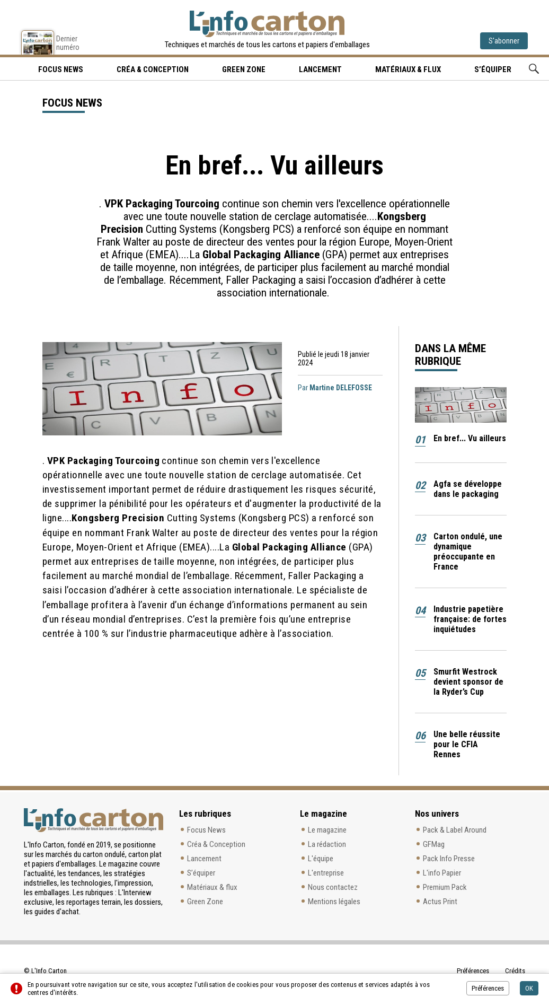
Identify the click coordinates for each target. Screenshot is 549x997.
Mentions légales (334, 901)
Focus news (60, 69)
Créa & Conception (153, 69)
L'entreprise (326, 873)
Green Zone (243, 69)
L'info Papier (442, 873)
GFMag (434, 844)
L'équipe (320, 858)
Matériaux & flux (408, 69)
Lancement (320, 69)
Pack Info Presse (449, 858)
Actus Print (440, 901)
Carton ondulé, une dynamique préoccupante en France (467, 551)
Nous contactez (333, 887)
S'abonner (504, 41)
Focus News (206, 830)
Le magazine (327, 830)
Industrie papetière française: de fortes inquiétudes (470, 619)
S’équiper (492, 69)
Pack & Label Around (454, 830)
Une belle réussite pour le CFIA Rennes (466, 744)
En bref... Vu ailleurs (469, 438)
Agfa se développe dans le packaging (467, 489)
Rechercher (534, 69)
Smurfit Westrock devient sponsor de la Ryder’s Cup (468, 682)
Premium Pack (445, 887)
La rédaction (327, 844)
